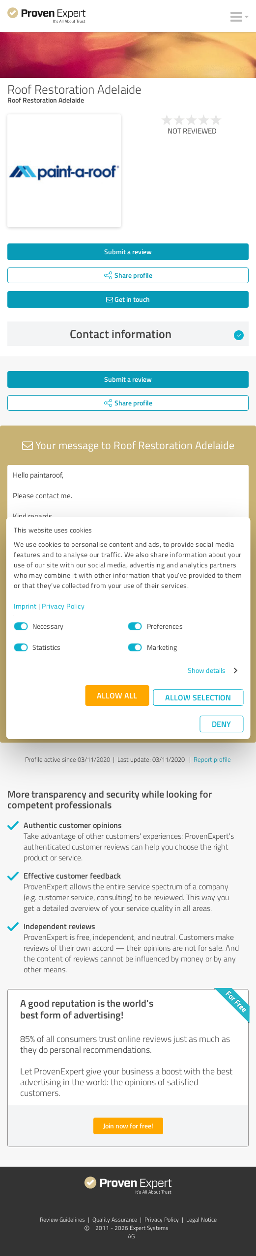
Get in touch (128, 299)
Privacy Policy (63, 606)
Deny (221, 723)
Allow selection (198, 697)
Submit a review (128, 251)
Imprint (25, 606)
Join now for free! (128, 1125)
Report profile (212, 759)
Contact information (157, 333)
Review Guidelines (62, 1219)
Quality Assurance (114, 1219)
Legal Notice (201, 1219)
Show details (207, 670)
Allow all (117, 695)
